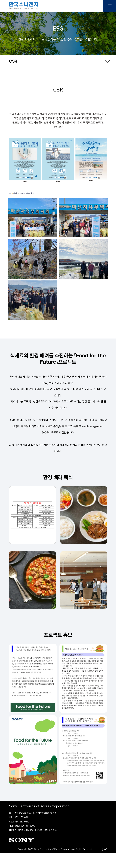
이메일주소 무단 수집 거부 (45, 830)
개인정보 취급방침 (25, 830)
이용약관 (12, 830)
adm (104, 849)
